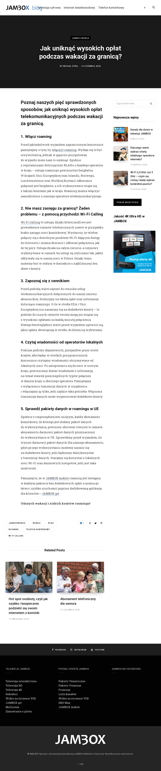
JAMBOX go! (50, 493)
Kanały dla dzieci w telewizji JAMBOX (141, 131)
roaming (14, 529)
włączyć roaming (64, 150)
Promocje (64, 689)
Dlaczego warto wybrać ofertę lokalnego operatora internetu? (142, 153)
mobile (37, 523)
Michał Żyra (70, 66)
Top (80, 764)
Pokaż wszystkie (128, 202)
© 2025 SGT (33, 754)
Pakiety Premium (70, 685)
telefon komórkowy (38, 529)
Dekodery (12, 694)
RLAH (51, 523)
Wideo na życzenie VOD (21, 698)
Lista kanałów (68, 694)
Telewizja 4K (14, 689)
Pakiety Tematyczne (72, 681)
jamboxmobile (17, 523)
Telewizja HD (14, 685)
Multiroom (12, 707)
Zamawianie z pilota (19, 711)
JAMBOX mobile (80, 38)
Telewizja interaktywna (21, 681)
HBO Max (64, 702)
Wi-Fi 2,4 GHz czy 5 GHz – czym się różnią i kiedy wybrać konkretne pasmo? (142, 178)
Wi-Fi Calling (30, 222)
